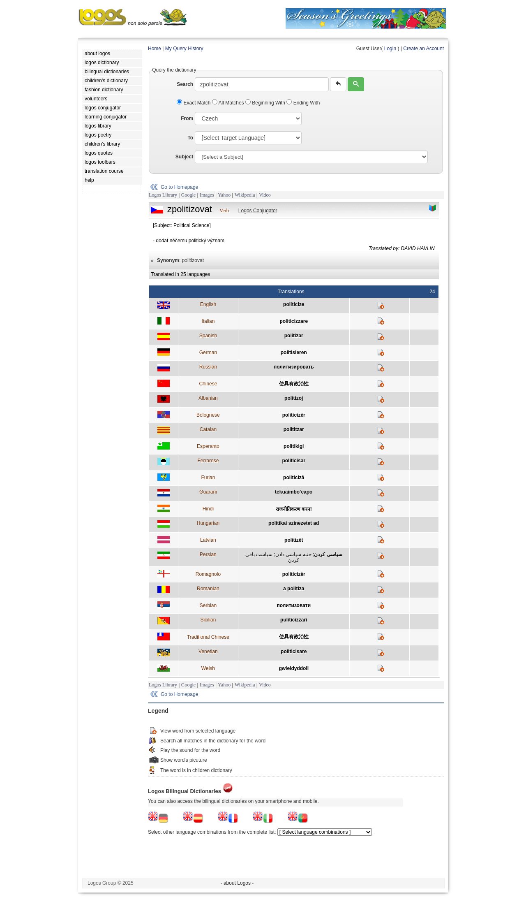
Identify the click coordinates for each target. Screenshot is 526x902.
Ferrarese (208, 461)
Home (154, 48)
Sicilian (208, 620)
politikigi (294, 446)
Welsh (208, 668)
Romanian (208, 588)
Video (265, 195)
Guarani (208, 492)
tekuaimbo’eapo (293, 492)
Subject (184, 157)
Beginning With (265, 103)
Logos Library (163, 195)
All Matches (228, 103)
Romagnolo (208, 574)
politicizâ (293, 477)
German (208, 352)
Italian (208, 321)
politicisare (294, 651)
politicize (293, 304)
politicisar (293, 461)
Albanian (208, 398)
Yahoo (224, 195)
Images (207, 195)
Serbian (208, 605)
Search (185, 84)
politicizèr (293, 415)
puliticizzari (293, 620)
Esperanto (208, 446)
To (190, 138)
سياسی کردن (328, 554)
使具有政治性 (294, 384)
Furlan (208, 477)
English (208, 304)
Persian (208, 554)
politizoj (293, 398)
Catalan (208, 429)
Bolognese (208, 415)
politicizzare (293, 321)
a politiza (293, 588)
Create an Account (423, 48)
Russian (208, 367)
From (187, 118)
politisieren (294, 352)
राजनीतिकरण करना (293, 509)
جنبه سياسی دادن (293, 554)
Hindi (208, 509)
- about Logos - (237, 883)
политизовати (294, 605)
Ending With (303, 103)
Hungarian (208, 523)
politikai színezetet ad (293, 523)
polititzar (294, 429)
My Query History (184, 48)
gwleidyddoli (294, 668)
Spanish (208, 336)
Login (390, 48)
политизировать (294, 367)
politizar (293, 336)
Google (188, 195)
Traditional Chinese (208, 637)
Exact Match (194, 103)
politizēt (293, 540)
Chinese (208, 384)
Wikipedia (245, 195)
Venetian (208, 651)
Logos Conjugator (257, 210)
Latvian (208, 540)
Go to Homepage (179, 187)
